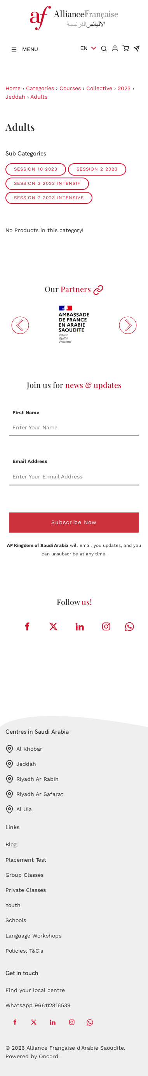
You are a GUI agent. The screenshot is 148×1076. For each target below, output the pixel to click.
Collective (99, 88)
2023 (124, 88)
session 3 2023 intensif (47, 183)
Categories (40, 88)
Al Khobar (23, 749)
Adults (38, 97)
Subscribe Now (74, 522)
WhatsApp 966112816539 (38, 1005)
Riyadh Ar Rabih (32, 779)
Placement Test (25, 860)
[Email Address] (74, 476)
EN (84, 48)
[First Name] (74, 427)
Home (13, 88)
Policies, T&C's (24, 951)
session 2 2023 (97, 169)
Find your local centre (35, 990)
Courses (70, 88)
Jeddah (15, 97)
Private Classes (25, 890)
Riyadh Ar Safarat (34, 794)
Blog (10, 844)
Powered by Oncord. (32, 1056)
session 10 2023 (35, 169)
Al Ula (18, 809)
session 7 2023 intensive (49, 197)
